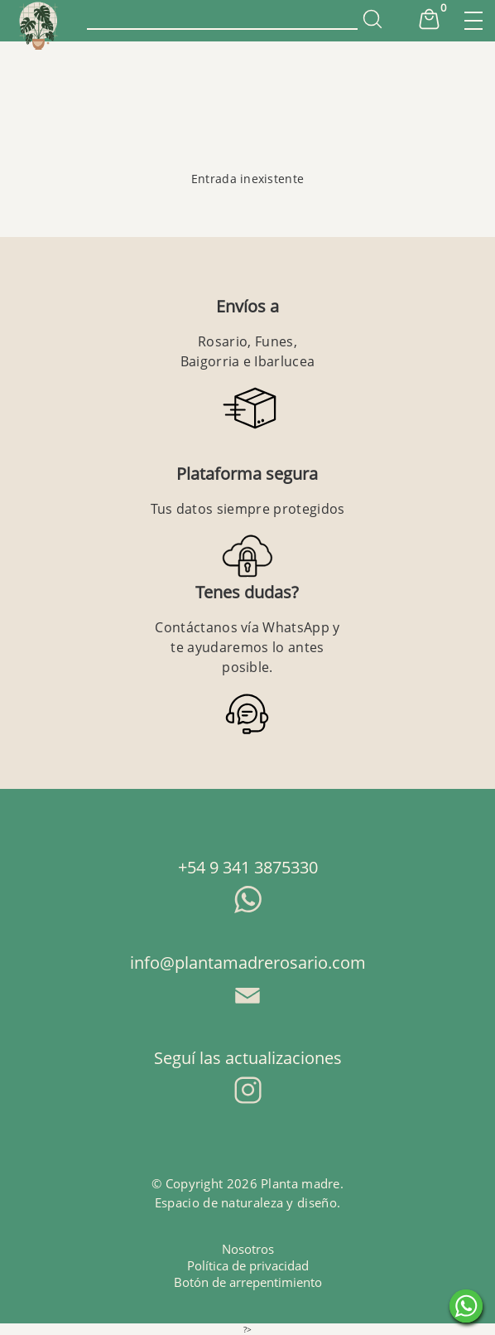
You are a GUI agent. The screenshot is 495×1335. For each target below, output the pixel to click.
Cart (429, 19)
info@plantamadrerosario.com (248, 962)
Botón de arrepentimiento (248, 1282)
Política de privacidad (248, 1265)
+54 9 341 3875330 (248, 867)
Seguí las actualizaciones (248, 1058)
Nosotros (248, 1249)
